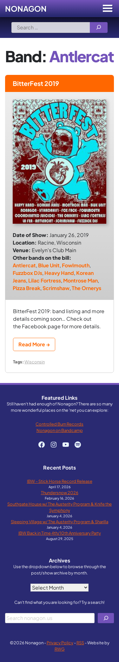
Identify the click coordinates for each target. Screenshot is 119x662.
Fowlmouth (75, 265)
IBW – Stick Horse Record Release (59, 481)
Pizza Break (26, 288)
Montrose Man (80, 280)
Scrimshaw (56, 288)
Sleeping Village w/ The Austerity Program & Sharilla (59, 521)
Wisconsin (34, 361)
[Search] (99, 27)
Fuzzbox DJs (27, 273)
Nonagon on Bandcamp (59, 430)
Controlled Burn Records (59, 424)
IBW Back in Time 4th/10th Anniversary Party (59, 533)
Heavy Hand (59, 273)
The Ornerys (86, 288)
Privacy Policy (60, 642)
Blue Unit (49, 265)
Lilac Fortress (44, 280)
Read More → (34, 344)
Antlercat (24, 265)
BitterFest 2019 (36, 83)
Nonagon (26, 8)
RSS (80, 642)
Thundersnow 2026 (59, 492)
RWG (60, 649)
